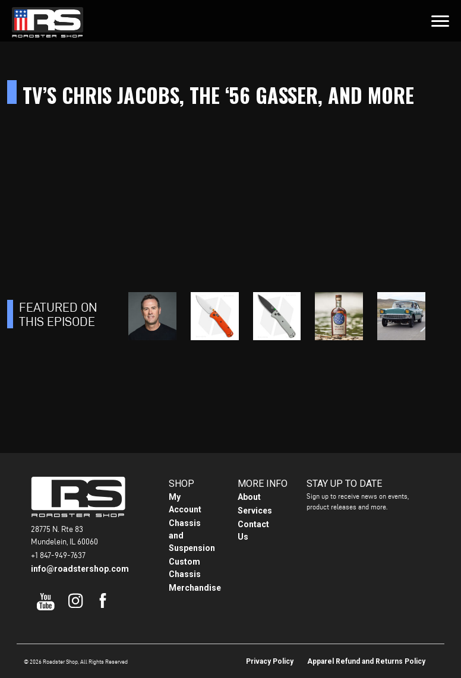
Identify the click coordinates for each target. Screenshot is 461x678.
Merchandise (195, 588)
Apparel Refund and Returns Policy (366, 661)
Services (255, 510)
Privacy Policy (269, 661)
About (249, 497)
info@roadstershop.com (80, 569)
